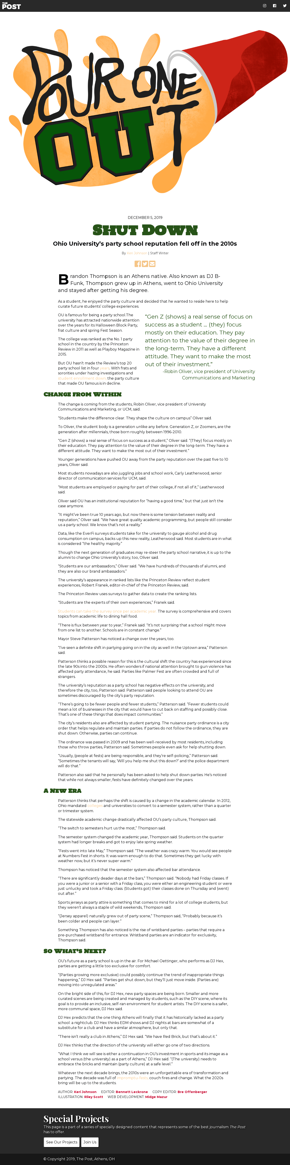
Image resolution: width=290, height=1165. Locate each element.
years (104, 368)
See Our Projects (61, 1142)
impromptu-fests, (132, 1078)
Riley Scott (93, 1097)
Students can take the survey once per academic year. (107, 611)
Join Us (90, 1142)
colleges (95, 806)
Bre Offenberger (192, 1092)
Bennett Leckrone (132, 1092)
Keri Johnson (137, 253)
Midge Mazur (156, 1097)
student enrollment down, (82, 378)
